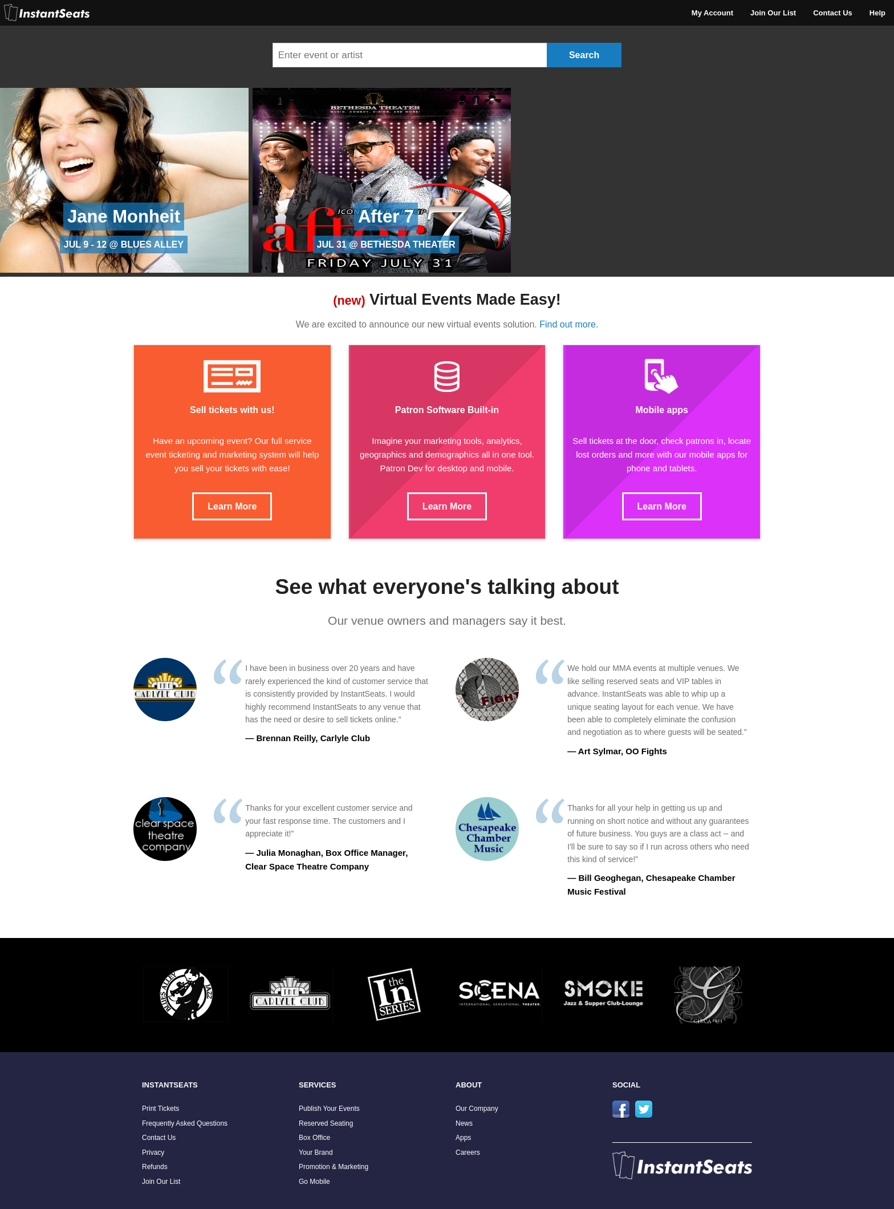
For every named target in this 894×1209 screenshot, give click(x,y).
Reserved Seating (326, 1123)
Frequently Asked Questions (184, 1123)
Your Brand (316, 1153)
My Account (712, 13)
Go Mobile (314, 1182)
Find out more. (568, 324)
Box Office (314, 1138)
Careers (468, 1153)
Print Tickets (160, 1109)
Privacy (153, 1153)
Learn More (232, 506)
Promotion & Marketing (333, 1167)
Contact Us (832, 13)
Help (877, 13)
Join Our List (773, 13)
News (464, 1123)
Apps (463, 1138)
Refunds (155, 1167)
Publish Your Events (329, 1109)
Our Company (477, 1109)
